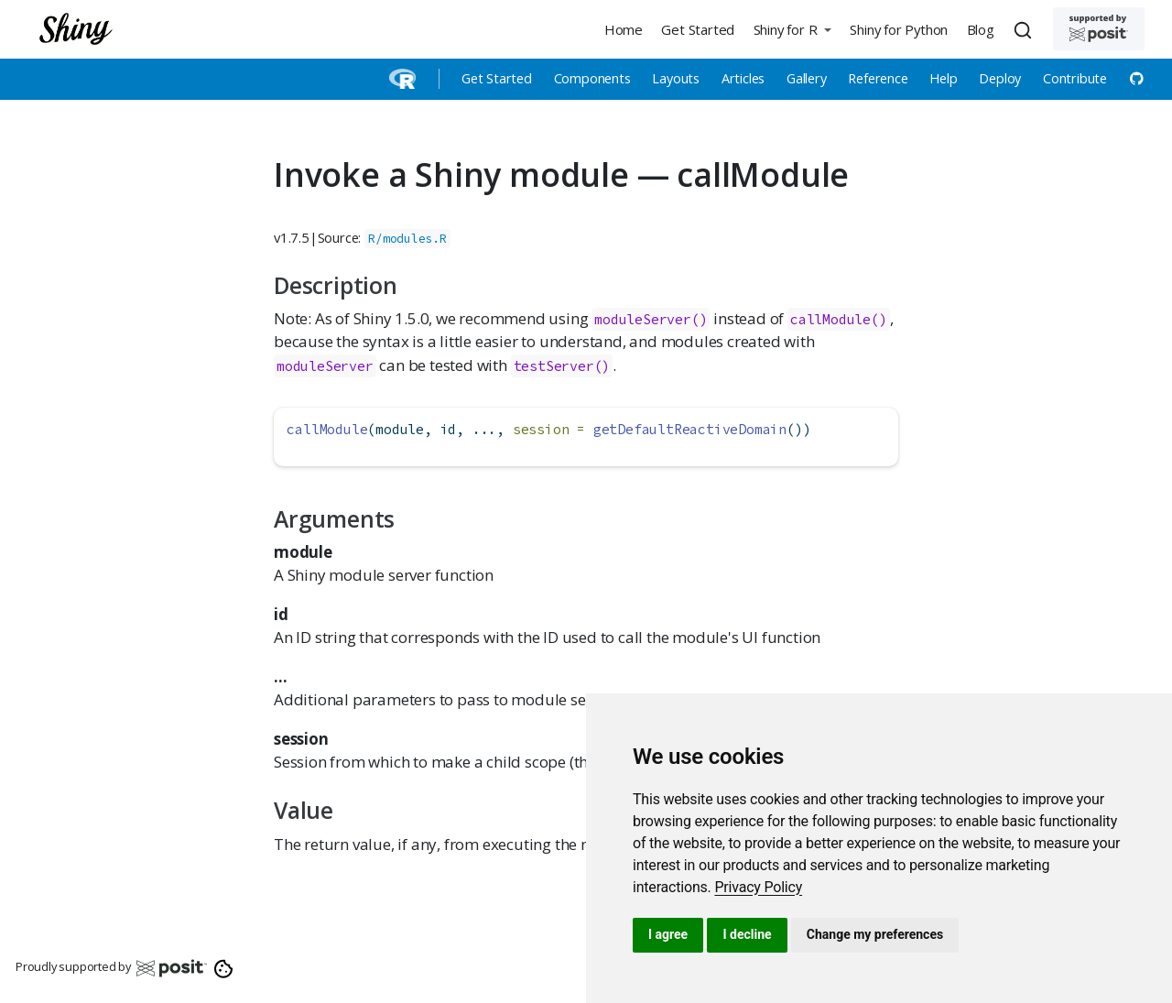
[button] (792, 29)
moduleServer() (650, 319)
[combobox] (1025, 29)
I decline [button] (746, 934)
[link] (758, 887)
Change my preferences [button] (875, 934)
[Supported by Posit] (1099, 28)
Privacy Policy (758, 887)
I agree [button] (668, 934)
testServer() (562, 366)
